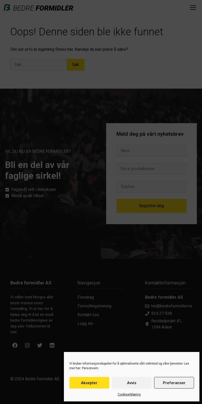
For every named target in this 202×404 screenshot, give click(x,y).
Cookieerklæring (129, 394)
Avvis (131, 383)
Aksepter (89, 383)
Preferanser (174, 383)
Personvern (90, 368)
